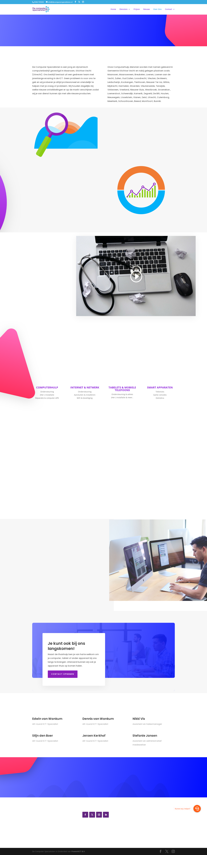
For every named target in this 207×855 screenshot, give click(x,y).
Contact (168, 9)
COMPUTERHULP (47, 387)
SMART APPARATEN (160, 387)
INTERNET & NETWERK (84, 387)
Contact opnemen (62, 674)
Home (113, 9)
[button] (197, 808)
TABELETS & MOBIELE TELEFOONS (122, 389)
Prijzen (137, 9)
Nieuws (146, 9)
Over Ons (157, 9)
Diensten (123, 9)
